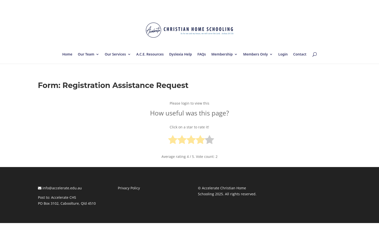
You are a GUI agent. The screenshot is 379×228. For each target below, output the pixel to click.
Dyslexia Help (180, 55)
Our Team (86, 55)
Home (67, 55)
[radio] (172, 140)
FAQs (201, 55)
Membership (222, 55)
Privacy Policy (129, 188)
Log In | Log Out (327, 5)
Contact (299, 55)
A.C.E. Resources (150, 55)
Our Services (115, 55)
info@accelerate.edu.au (60, 188)
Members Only (255, 55)
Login (283, 55)
